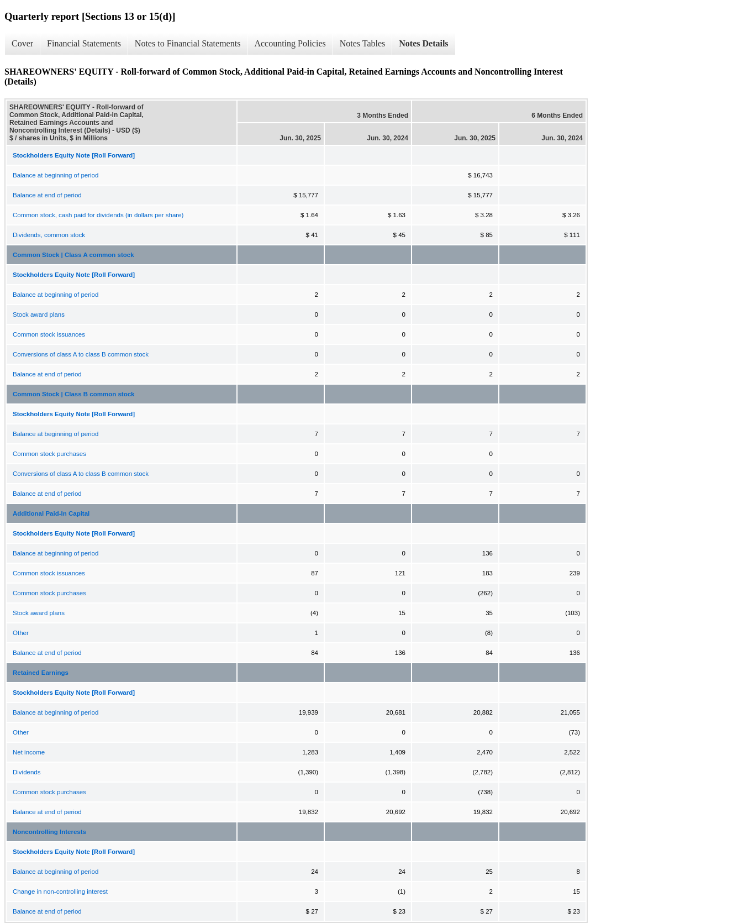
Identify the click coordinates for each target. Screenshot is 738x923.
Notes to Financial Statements (188, 43)
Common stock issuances (49, 334)
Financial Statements (84, 43)
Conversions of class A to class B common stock (81, 354)
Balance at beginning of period (55, 175)
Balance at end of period (47, 195)
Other (21, 633)
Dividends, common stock (49, 235)
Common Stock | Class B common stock (74, 394)
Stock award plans (39, 314)
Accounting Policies (289, 43)
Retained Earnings (40, 672)
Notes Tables (363, 43)
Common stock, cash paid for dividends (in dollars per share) (98, 215)
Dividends (27, 772)
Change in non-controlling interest (60, 891)
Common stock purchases (49, 453)
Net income (29, 752)
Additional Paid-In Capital (51, 513)
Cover (22, 43)
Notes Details (423, 43)
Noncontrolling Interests (49, 831)
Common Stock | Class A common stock (73, 254)
